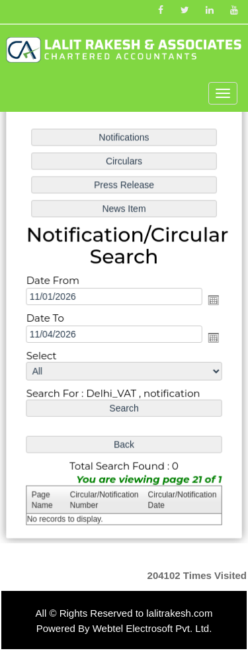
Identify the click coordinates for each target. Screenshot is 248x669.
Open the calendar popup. (211, 300)
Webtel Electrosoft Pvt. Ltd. (152, 628)
